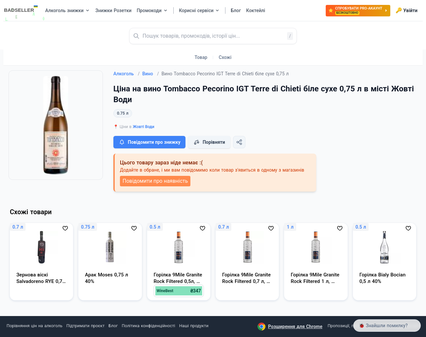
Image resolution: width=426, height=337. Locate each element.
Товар (201, 57)
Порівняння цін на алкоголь (34, 325)
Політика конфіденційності (148, 325)
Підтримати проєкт (86, 325)
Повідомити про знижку (149, 142)
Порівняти (209, 142)
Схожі (225, 57)
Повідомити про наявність (155, 181)
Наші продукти (193, 325)
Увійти (406, 10)
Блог (113, 325)
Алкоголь (126, 73)
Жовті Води (143, 126)
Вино (150, 73)
